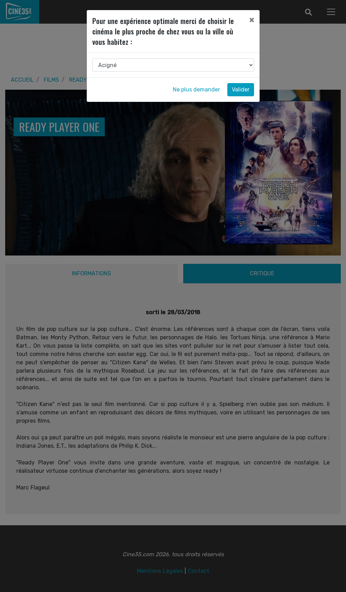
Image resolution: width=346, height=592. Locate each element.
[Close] (252, 20)
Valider (241, 89)
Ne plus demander (196, 89)
